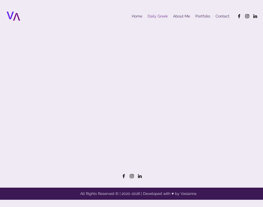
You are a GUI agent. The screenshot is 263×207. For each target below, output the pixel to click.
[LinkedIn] (255, 16)
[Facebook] (239, 16)
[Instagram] (247, 16)
